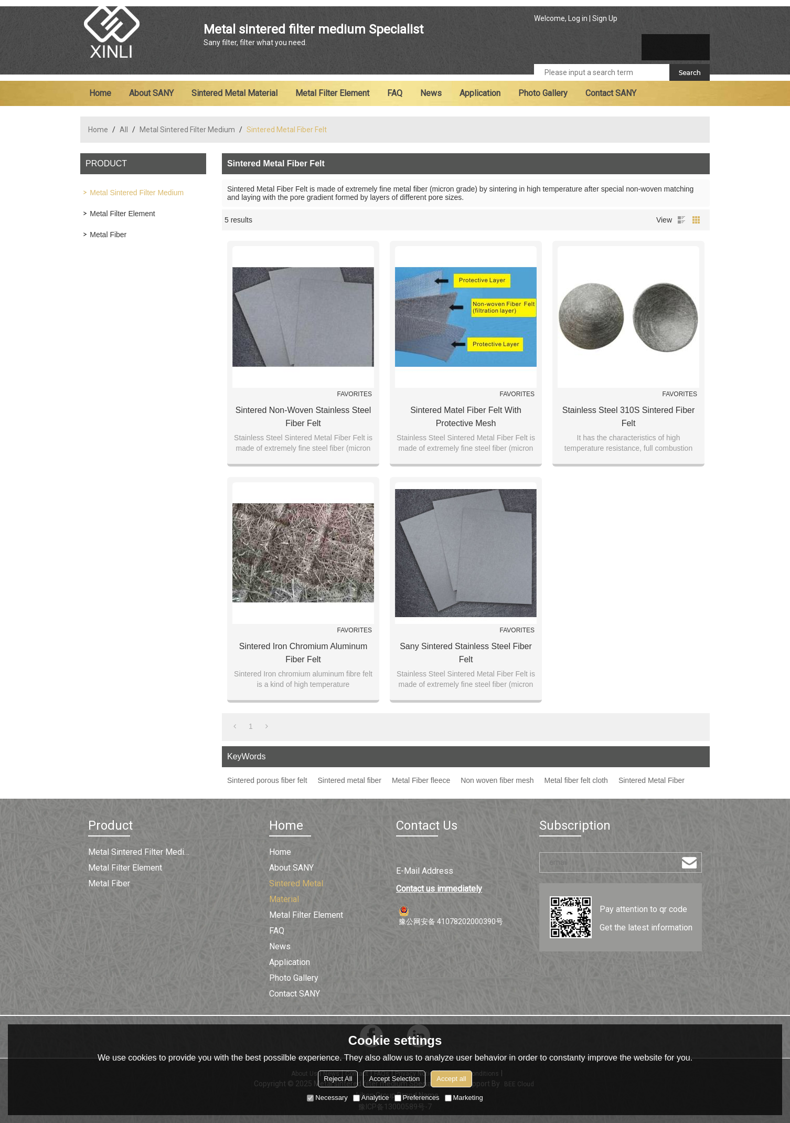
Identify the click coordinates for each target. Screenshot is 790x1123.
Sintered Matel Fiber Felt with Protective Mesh (465, 417)
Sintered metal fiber (349, 780)
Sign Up (604, 18)
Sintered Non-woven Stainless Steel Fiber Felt (303, 417)
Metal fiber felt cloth (576, 780)
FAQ (394, 93)
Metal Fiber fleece (421, 780)
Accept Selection (394, 1079)
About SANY (151, 93)
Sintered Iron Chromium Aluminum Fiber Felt (303, 653)
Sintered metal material (234, 93)
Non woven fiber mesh (497, 780)
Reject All (338, 1079)
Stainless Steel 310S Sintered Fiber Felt (628, 417)
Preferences (417, 1097)
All (124, 129)
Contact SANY (610, 93)
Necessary (327, 1097)
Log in (578, 18)
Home (100, 93)
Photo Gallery (543, 93)
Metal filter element (332, 93)
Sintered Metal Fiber (651, 780)
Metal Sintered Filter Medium (187, 129)
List (681, 220)
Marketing (464, 1097)
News (431, 93)
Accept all (451, 1079)
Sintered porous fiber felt (267, 780)
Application (480, 93)
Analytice (371, 1097)
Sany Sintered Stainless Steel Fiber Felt (466, 653)
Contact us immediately (439, 889)
